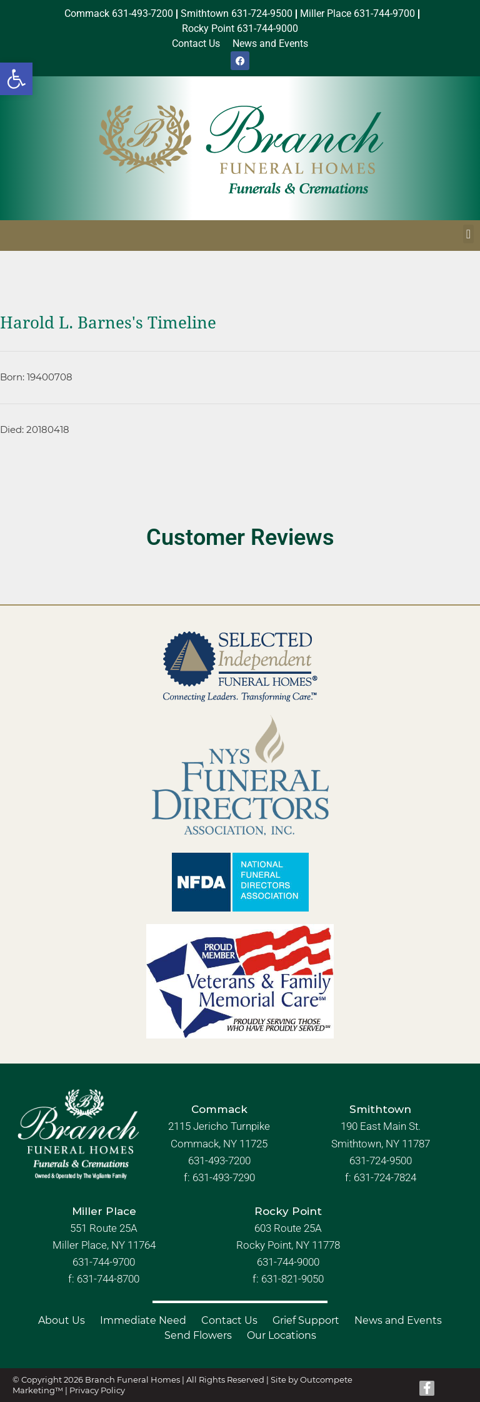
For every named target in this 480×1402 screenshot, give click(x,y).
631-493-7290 (223, 1177)
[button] (16, 79)
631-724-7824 (385, 1177)
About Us (61, 1320)
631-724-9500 (380, 1160)
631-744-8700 (108, 1278)
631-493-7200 (219, 1160)
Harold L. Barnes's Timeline (108, 322)
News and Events (398, 1320)
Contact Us (229, 1320)
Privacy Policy (97, 1390)
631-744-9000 (288, 1262)
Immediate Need (143, 1320)
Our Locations (281, 1335)
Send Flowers (198, 1335)
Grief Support (305, 1320)
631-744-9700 (103, 1262)
